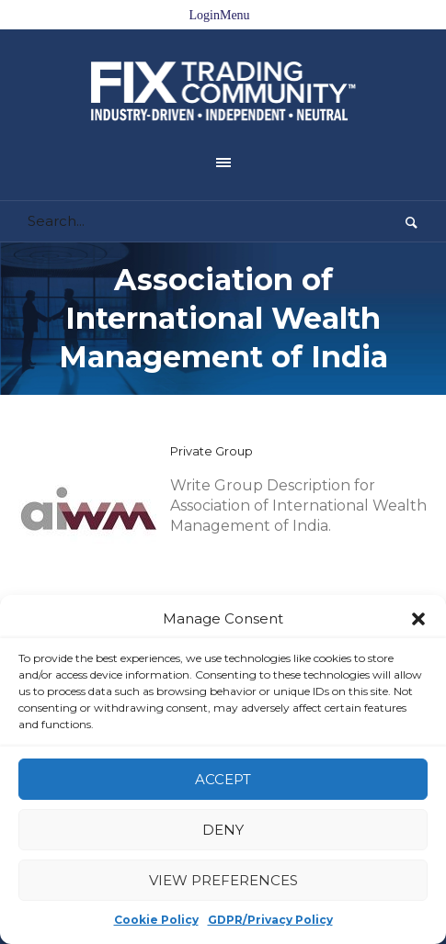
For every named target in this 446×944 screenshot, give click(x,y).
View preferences (223, 880)
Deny (223, 829)
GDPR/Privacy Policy (270, 920)
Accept (223, 779)
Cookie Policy (156, 920)
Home (51, 571)
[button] (418, 619)
